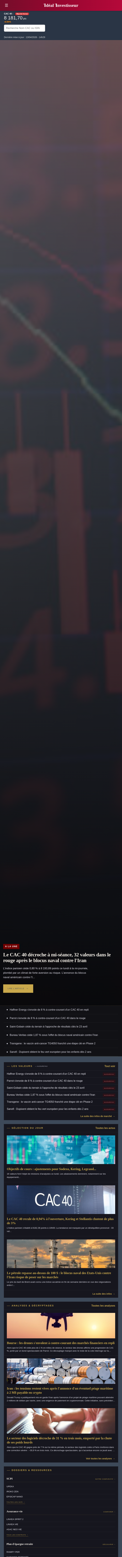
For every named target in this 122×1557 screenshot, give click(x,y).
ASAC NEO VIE (14, 1529)
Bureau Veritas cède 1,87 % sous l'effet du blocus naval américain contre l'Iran (54, 1035)
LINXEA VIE (12, 1524)
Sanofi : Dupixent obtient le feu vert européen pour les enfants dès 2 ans (50, 1052)
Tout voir (110, 1066)
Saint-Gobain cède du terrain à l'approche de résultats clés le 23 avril (48, 1026)
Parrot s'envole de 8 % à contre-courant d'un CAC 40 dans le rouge (48, 1018)
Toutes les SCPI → (16, 1502)
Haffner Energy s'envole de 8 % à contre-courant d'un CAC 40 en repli (49, 1009)
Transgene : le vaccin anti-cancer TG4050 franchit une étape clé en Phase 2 (52, 1043)
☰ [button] (6, 5)
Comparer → (109, 1512)
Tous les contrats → (17, 1535)
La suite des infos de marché (96, 1116)
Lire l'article (16, 988)
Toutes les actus (105, 1128)
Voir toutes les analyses (99, 1458)
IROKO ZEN (12, 1491)
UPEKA (10, 1486)
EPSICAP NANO (15, 1496)
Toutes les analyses (103, 1305)
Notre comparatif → (105, 1479)
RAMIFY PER (13, 1552)
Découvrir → (109, 1544)
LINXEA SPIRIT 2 (15, 1519)
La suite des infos (102, 1294)
